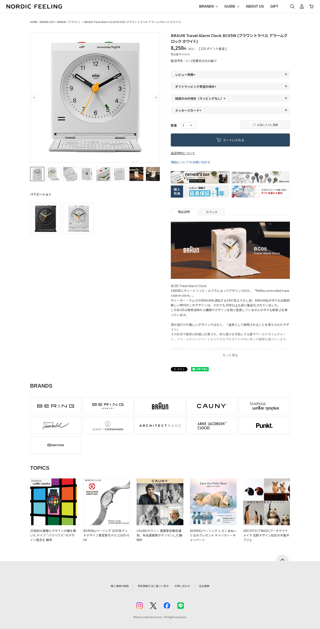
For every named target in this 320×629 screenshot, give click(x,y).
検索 (292, 6)
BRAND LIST (47, 22)
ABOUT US (255, 6)
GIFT (274, 6)
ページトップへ (282, 558)
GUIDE (229, 6)
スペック (212, 212)
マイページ (302, 6)
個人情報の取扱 (113, 586)
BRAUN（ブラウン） (69, 22)
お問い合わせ (187, 586)
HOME (33, 22)
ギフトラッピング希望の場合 (196, 86)
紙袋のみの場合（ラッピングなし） (201, 98)
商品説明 (184, 212)
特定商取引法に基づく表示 (151, 586)
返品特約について (183, 153)
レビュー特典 (185, 74)
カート (311, 6)
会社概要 (211, 586)
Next (156, 97)
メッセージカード (188, 110)
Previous (34, 97)
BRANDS (206, 6)
